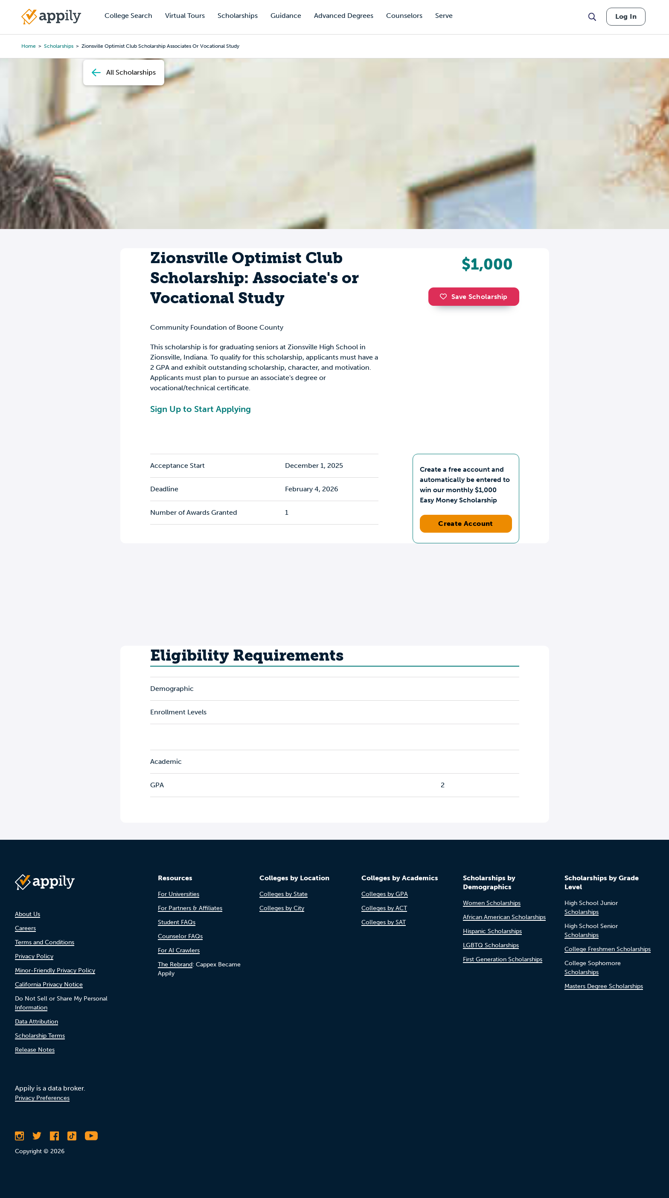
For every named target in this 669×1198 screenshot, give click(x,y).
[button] (445, 296)
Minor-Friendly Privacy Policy (55, 970)
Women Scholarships (492, 903)
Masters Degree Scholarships (603, 986)
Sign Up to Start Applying (200, 409)
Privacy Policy (34, 956)
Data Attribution (36, 1021)
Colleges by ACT (384, 908)
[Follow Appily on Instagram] (19, 1135)
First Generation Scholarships (502, 959)
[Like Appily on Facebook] (54, 1135)
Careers (25, 928)
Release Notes (35, 1049)
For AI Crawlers (179, 950)
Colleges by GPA (384, 894)
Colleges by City (281, 908)
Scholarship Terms (40, 1035)
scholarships (58, 46)
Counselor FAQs (180, 936)
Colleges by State (283, 894)
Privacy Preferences (42, 1098)
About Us (27, 914)
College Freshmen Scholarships (607, 949)
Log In (626, 16)
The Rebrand (175, 964)
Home (28, 46)
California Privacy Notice (49, 984)
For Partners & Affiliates (190, 908)
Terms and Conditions (44, 942)
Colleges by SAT (383, 922)
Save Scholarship (473, 297)
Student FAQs (176, 922)
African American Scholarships (504, 917)
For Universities (178, 894)
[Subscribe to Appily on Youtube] (91, 1135)
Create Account (465, 523)
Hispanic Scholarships (492, 931)
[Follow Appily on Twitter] (36, 1135)
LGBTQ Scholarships (491, 945)
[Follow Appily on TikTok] (71, 1135)
